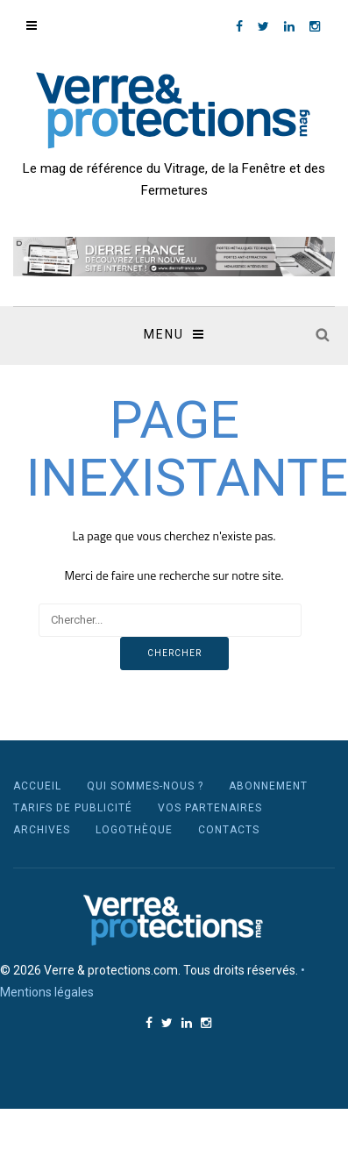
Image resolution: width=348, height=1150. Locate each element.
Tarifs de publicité (72, 808)
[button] (174, 256)
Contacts (228, 830)
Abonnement (268, 786)
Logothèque (134, 830)
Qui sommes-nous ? (145, 786)
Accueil (37, 786)
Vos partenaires (210, 808)
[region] (174, 256)
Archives (41, 830)
